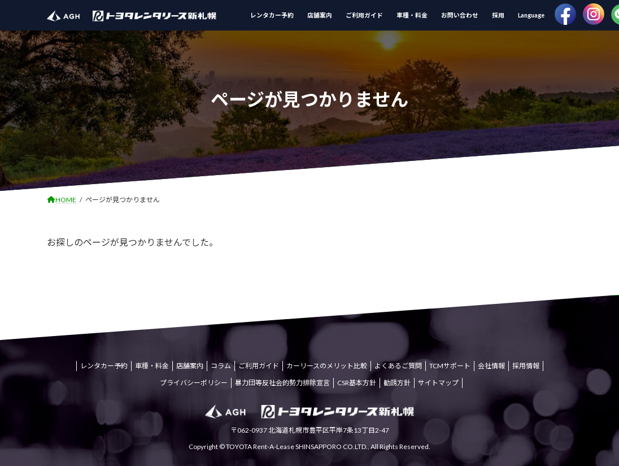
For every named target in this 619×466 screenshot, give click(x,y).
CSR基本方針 (356, 382)
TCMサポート (449, 366)
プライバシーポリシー (194, 382)
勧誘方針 (397, 382)
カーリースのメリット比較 (326, 366)
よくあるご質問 (398, 366)
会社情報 (491, 366)
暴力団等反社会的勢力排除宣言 (282, 382)
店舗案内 (189, 366)
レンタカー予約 (104, 366)
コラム (221, 366)
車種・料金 (152, 366)
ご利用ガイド (258, 366)
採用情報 (525, 366)
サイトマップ (438, 382)
